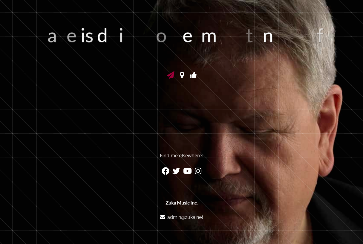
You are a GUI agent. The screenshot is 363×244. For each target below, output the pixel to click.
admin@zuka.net (185, 217)
